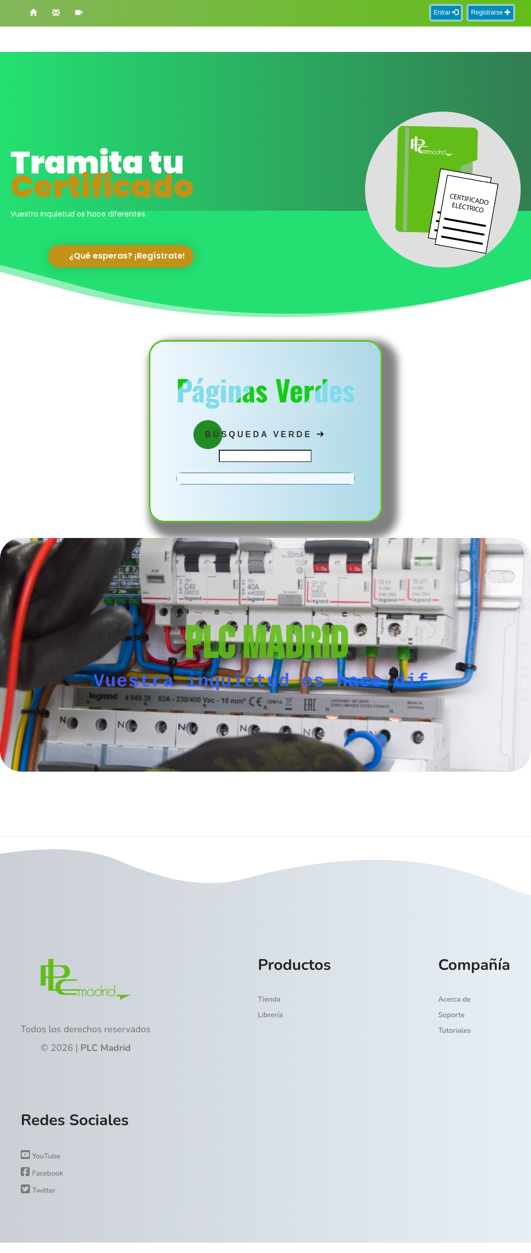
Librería (270, 1015)
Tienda (269, 999)
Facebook (42, 1172)
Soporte (451, 1015)
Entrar (446, 12)
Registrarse (491, 12)
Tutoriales (454, 1030)
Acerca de (454, 999)
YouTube (40, 1155)
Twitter (38, 1189)
